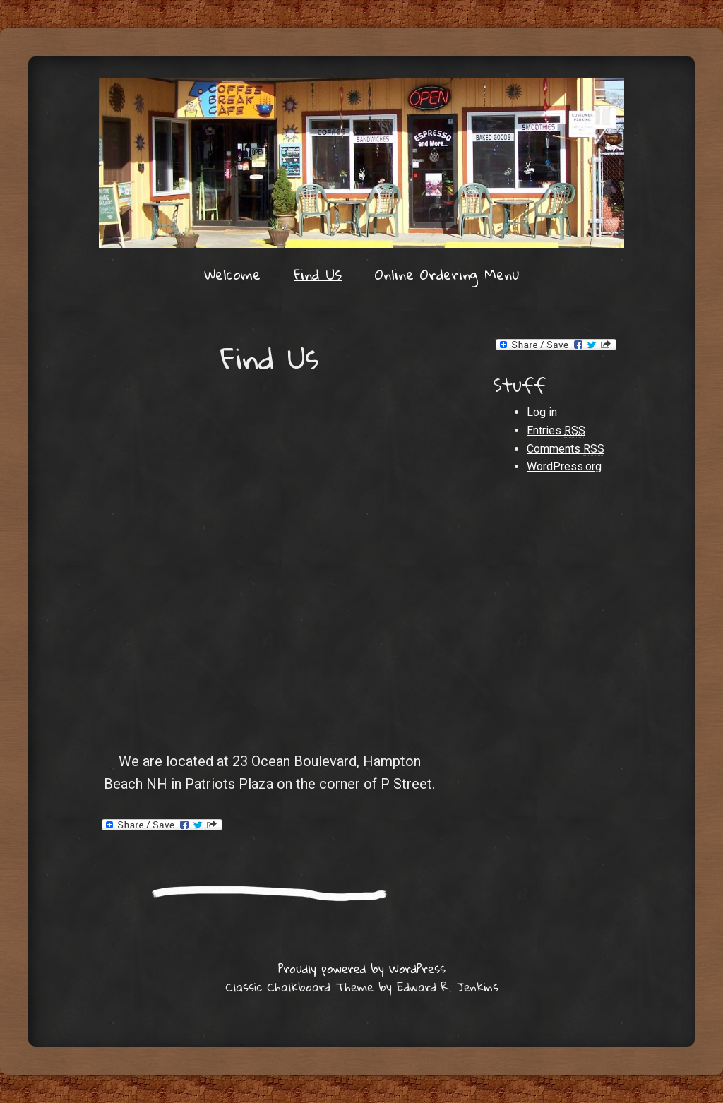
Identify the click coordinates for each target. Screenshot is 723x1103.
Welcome (232, 274)
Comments (565, 449)
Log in (542, 412)
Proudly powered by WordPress (362, 968)
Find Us (318, 274)
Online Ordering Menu (447, 274)
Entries (556, 431)
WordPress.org (564, 466)
